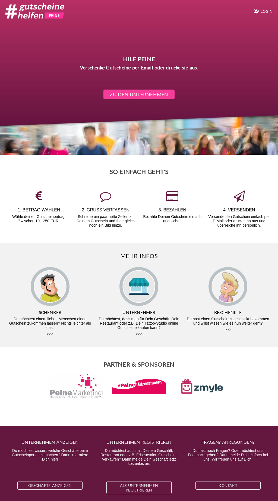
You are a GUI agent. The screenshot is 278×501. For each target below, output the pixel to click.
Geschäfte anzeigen (50, 485)
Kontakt (228, 485)
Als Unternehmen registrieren (139, 487)
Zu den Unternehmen (139, 94)
